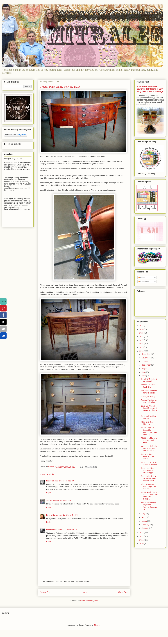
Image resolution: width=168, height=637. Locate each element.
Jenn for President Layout (148, 417)
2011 (141, 540)
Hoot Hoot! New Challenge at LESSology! (147, 470)
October (145, 361)
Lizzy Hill (50, 481)
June (144, 376)
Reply (48, 493)
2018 (141, 336)
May (144, 514)
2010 (141, 543)
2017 (141, 340)
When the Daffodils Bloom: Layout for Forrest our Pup (149, 448)
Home (84, 592)
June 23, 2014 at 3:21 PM (67, 530)
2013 (141, 533)
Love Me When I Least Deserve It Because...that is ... (149, 409)
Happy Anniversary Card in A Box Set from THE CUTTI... (149, 495)
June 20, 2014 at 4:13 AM (64, 481)
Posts (141, 277)
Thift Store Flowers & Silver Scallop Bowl (149, 440)
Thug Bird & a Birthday (147, 423)
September (146, 365)
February (145, 525)
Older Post (123, 592)
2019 (141, 333)
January (145, 528)
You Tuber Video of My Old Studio (149, 392)
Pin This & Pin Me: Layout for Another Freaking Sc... (149, 505)
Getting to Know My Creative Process (149, 463)
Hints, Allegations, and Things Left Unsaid (148, 486)
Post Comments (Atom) (89, 601)
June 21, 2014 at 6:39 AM (62, 500)
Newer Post (45, 592)
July (143, 372)
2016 (141, 344)
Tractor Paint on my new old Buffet (149, 401)
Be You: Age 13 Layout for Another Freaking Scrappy (149, 431)
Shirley (49, 500)
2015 (141, 347)
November (146, 358)
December (146, 354)
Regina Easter (52, 515)
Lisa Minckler (51, 530)
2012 (141, 536)
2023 (141, 326)
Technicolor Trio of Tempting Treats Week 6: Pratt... (148, 478)
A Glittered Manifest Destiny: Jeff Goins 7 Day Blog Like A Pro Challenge (150, 89)
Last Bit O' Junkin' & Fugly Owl (149, 386)
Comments (143, 282)
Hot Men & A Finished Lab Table (147, 456)
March (144, 521)
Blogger (97, 625)
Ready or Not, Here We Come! (149, 380)
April (144, 517)
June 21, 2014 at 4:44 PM (68, 515)
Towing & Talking (148, 396)
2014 (141, 351)
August (145, 369)
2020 (141, 329)
